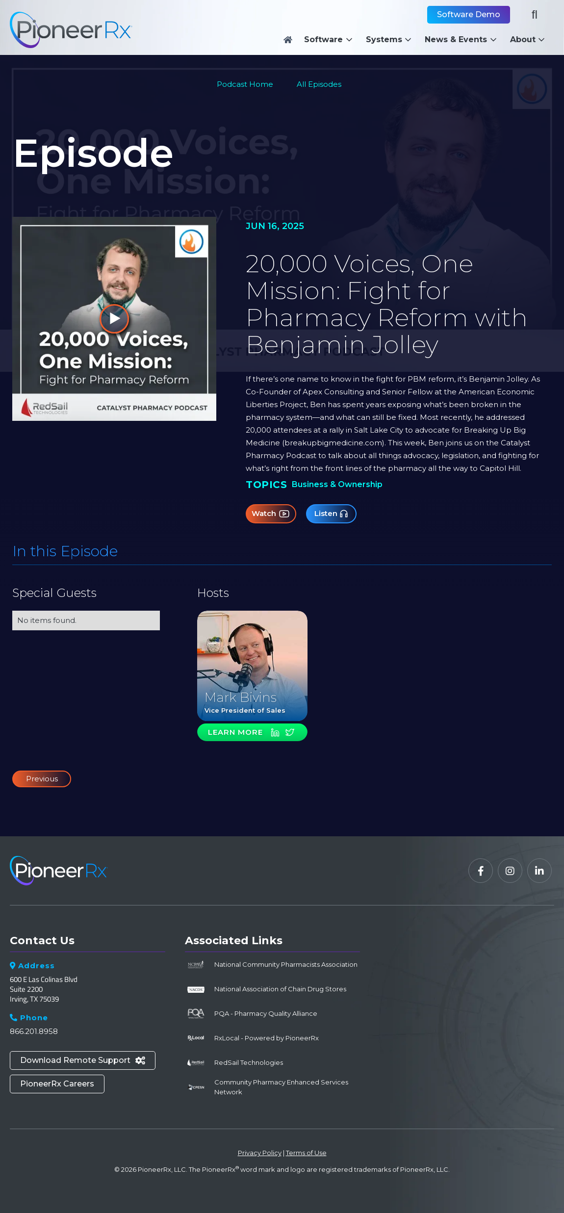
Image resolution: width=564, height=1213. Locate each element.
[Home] (288, 40)
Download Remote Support (82, 1060)
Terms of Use (306, 1153)
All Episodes (319, 84)
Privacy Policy (260, 1153)
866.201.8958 (34, 1031)
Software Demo (468, 14)
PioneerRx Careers (57, 1083)
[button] (330, 40)
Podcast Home (245, 84)
